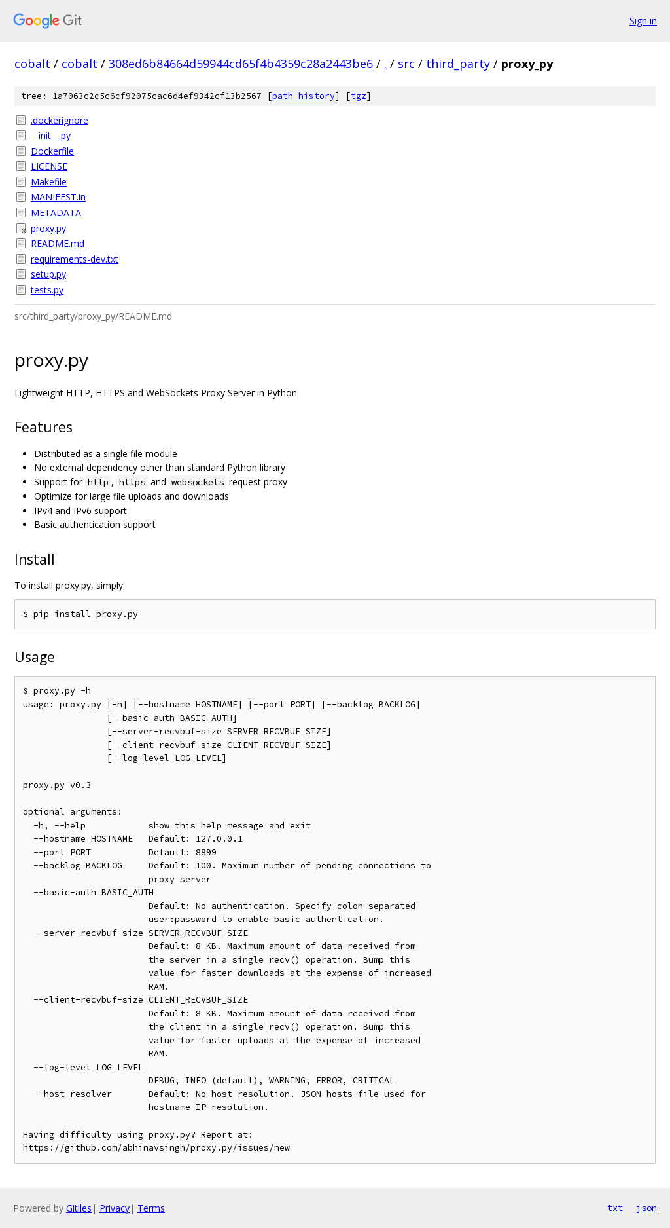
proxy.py (48, 228)
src (406, 63)
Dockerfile (52, 151)
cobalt (32, 63)
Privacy (114, 1208)
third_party (458, 63)
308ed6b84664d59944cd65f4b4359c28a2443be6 (241, 63)
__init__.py (51, 135)
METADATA (56, 212)
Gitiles (79, 1208)
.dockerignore (59, 120)
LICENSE (49, 166)
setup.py (48, 274)
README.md (57, 243)
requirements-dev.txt (74, 259)
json (646, 1208)
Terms (151, 1208)
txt (615, 1208)
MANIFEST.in (58, 197)
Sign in (643, 20)
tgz (358, 96)
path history (303, 96)
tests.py (47, 290)
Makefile (49, 182)
